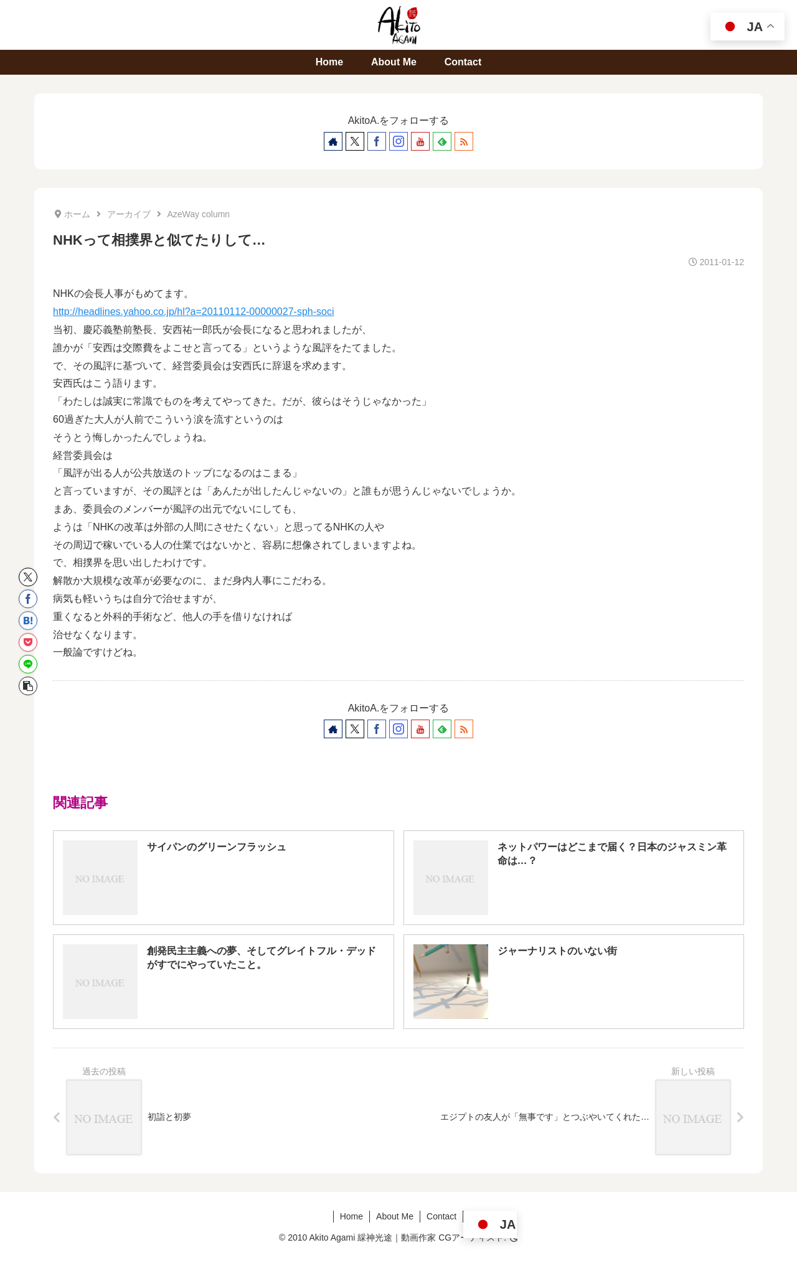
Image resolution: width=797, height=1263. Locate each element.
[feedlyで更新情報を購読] (442, 141)
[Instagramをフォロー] (398, 141)
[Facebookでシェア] (28, 598)
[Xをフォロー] (355, 141)
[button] (28, 686)
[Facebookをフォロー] (376, 141)
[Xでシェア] (28, 577)
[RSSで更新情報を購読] (464, 141)
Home (351, 1216)
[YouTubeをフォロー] (420, 141)
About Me (394, 1216)
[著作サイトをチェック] (333, 141)
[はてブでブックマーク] (28, 620)
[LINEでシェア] (28, 664)
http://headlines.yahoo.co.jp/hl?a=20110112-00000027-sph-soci (193, 311)
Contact (441, 1216)
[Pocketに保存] (28, 642)
